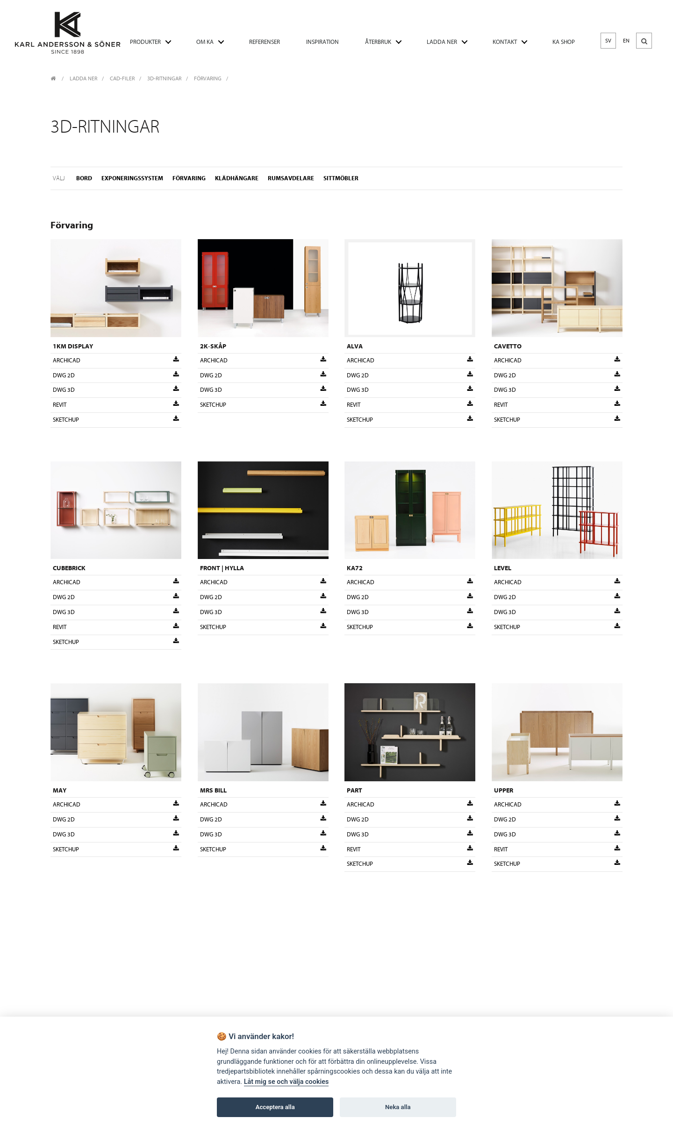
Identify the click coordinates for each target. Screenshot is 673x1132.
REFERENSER (264, 41)
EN (626, 40)
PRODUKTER (145, 41)
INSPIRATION (322, 41)
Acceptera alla (275, 1107)
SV (608, 40)
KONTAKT (505, 41)
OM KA (205, 41)
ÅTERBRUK (378, 41)
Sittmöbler (340, 177)
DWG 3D (116, 390)
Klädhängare (236, 177)
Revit (116, 405)
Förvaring (208, 78)
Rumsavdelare (291, 177)
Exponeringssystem (132, 177)
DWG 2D (116, 375)
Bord (84, 177)
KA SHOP (563, 41)
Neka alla (397, 1107)
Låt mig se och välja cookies (286, 1082)
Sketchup (116, 420)
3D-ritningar (164, 78)
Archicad (116, 360)
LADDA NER (442, 41)
